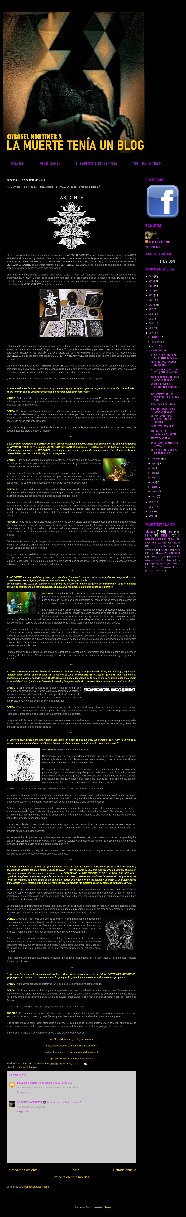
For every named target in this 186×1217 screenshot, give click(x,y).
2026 (151, 276)
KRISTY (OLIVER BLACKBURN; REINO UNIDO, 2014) (164, 451)
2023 (151, 290)
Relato (177, 549)
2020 (151, 304)
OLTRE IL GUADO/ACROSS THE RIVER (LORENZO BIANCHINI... (165, 371)
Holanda (160, 570)
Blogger (107, 1207)
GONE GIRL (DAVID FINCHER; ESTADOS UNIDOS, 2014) (163, 410)
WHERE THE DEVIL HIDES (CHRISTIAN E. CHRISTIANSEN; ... (165, 386)
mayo (154, 477)
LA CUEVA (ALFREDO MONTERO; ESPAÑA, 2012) (164, 444)
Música (33, 1067)
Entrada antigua (124, 1170)
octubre (155, 346)
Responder (23, 1092)
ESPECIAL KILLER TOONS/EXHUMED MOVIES (163, 432)
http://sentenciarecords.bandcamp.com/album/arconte (71, 1052)
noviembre (156, 341)
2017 (151, 318)
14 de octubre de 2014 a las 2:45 (64, 1102)
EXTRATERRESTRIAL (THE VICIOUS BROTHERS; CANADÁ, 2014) (165, 397)
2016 (151, 323)
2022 (151, 295)
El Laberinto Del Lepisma (162, 546)
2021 (151, 299)
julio (154, 468)
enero (154, 496)
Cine (170, 532)
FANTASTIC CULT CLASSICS (163, 404)
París (157, 567)
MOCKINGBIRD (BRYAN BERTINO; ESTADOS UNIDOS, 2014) (165, 378)
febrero (155, 491)
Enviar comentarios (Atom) (35, 1186)
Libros (148, 535)
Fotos (151, 553)
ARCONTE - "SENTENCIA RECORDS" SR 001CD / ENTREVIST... (162, 419)
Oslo (174, 556)
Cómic (147, 567)
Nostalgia (165, 549)
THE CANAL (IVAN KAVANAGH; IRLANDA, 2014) (163, 363)
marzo (155, 486)
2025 (151, 281)
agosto (155, 463)
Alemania (167, 567)
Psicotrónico (160, 542)
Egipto (177, 560)
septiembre (157, 458)
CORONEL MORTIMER (29, 1102)
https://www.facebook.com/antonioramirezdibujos (71, 1045)
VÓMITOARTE (50, 163)
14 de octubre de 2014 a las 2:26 (55, 1083)
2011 (151, 511)
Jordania (167, 560)
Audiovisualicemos (152, 560)
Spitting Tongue (158, 556)
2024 (151, 285)
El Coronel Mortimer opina (162, 537)
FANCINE (17, 163)
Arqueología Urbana (168, 563)
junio (154, 472)
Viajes (161, 553)
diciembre (156, 336)
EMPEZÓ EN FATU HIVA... (161, 438)
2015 (151, 328)
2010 (151, 516)
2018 (151, 314)
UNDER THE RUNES (159, 350)
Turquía (152, 563)
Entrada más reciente (22, 1170)
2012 (151, 506)
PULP (147, 542)
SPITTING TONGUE (147, 163)
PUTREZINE (150, 549)
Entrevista (23, 1067)
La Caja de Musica (27, 1083)
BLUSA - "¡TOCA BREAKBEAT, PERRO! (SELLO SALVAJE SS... (164, 356)
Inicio (75, 1170)
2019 (151, 309)
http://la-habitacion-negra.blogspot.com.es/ (71, 1039)
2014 (151, 332)
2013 (151, 502)
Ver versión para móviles (71, 1177)
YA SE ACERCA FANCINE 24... (163, 426)
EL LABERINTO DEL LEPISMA (96, 163)
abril (154, 482)
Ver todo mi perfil (152, 246)
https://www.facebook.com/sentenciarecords (71, 1058)
